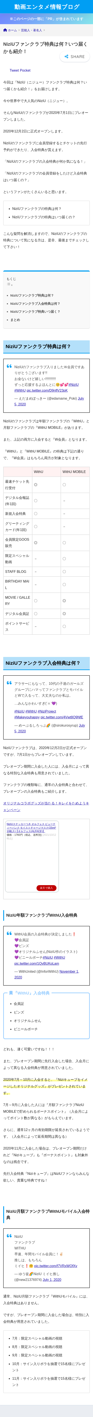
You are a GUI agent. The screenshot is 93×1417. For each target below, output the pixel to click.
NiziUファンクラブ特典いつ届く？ (35, 311)
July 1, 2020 (52, 1280)
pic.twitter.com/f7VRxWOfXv (55, 1266)
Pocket (25, 70)
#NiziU (74, 384)
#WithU (20, 390)
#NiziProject (47, 711)
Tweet (14, 70)
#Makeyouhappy (27, 717)
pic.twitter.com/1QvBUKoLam (36, 963)
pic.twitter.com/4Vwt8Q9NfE (62, 717)
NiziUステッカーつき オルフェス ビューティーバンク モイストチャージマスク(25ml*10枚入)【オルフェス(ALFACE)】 (31, 828)
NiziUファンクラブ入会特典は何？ (35, 303)
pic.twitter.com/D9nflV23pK (47, 390)
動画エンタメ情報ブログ (47, 6)
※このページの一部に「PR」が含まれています (46, 19)
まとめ (15, 320)
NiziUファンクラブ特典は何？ (32, 295)
